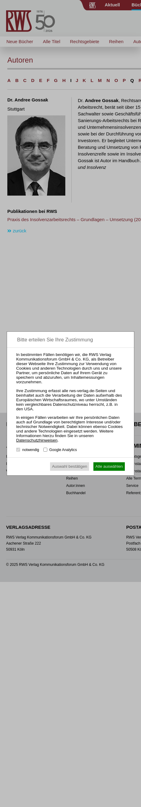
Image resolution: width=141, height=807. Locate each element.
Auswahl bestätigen (69, 466)
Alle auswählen (109, 466)
